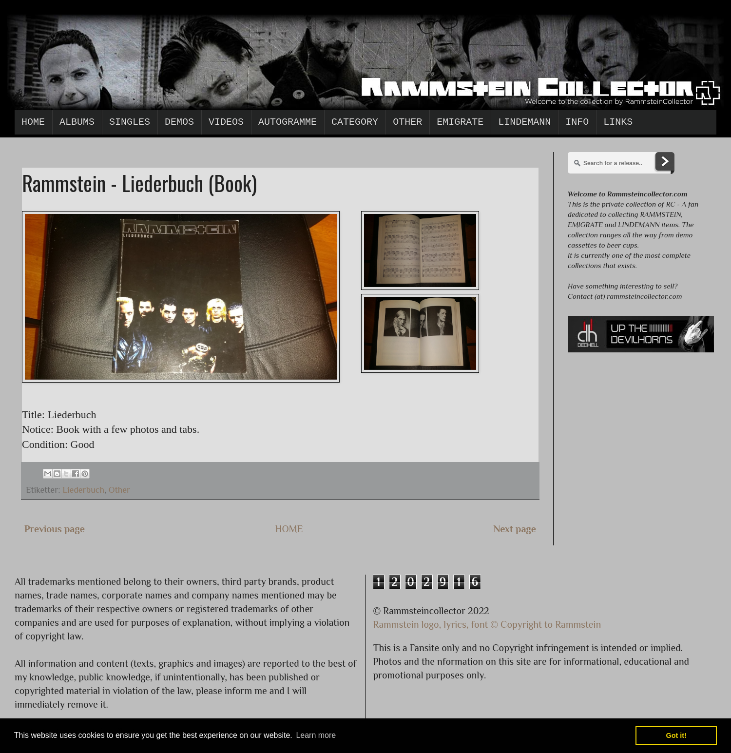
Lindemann (524, 122)
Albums (77, 122)
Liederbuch (83, 490)
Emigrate (460, 122)
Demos (179, 122)
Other (407, 122)
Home (33, 122)
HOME (289, 528)
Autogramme (287, 122)
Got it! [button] (676, 735)
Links (618, 122)
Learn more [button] (316, 735)
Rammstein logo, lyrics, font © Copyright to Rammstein (487, 624)
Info (577, 122)
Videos (226, 122)
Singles (129, 122)
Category (354, 122)
